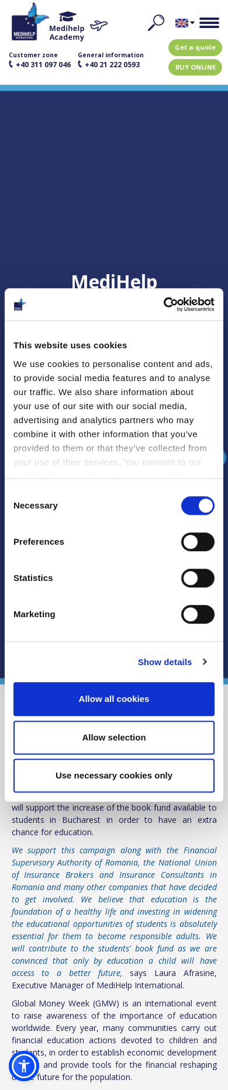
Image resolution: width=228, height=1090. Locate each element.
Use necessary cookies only (114, 775)
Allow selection (114, 737)
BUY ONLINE (195, 67)
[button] (24, 1066)
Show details (165, 662)
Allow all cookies (114, 699)
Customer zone (40, 60)
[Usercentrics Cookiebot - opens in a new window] (164, 304)
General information (111, 60)
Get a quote (195, 47)
